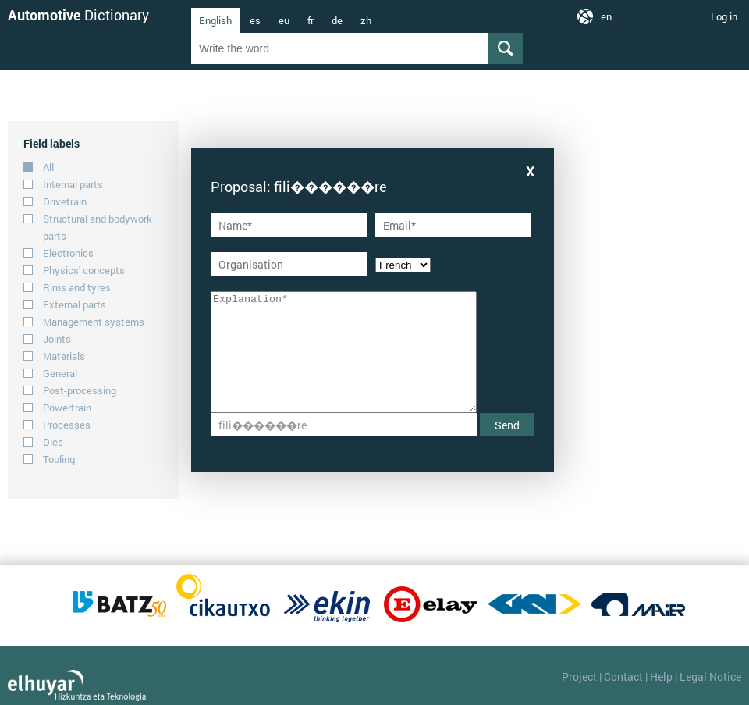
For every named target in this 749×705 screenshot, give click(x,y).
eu (284, 20)
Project (579, 676)
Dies (53, 442)
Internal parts (73, 184)
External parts (74, 304)
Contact (623, 676)
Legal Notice (710, 676)
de (337, 20)
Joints (57, 339)
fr (310, 20)
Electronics (68, 253)
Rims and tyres (77, 287)
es (255, 20)
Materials (64, 356)
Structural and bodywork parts (97, 227)
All (48, 167)
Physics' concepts (84, 270)
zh (365, 20)
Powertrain (67, 408)
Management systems (93, 322)
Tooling (59, 459)
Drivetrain (65, 201)
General (60, 373)
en (606, 16)
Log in (724, 16)
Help (661, 676)
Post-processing (79, 390)
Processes (67, 425)
